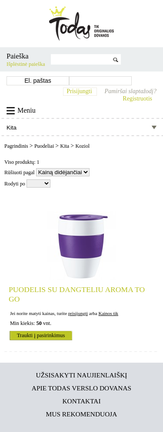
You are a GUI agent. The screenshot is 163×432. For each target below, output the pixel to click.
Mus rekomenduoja (81, 414)
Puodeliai (44, 146)
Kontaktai (81, 401)
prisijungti (78, 313)
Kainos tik (108, 313)
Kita (65, 146)
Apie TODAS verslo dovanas (81, 388)
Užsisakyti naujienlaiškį (81, 375)
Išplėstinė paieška (26, 64)
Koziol (82, 146)
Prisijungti (79, 91)
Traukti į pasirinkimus (41, 335)
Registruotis (137, 98)
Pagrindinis (17, 146)
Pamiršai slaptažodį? (130, 91)
